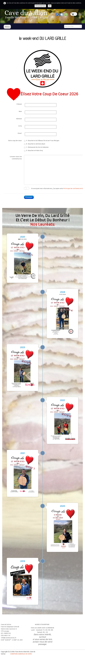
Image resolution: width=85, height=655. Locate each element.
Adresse (19, 118)
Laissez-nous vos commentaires (16, 158)
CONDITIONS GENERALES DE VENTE (21, 654)
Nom (20, 111)
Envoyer (28, 197)
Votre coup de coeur (15, 140)
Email (20, 133)
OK (50, 6)
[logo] (27, 15)
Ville (20, 126)
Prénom (19, 104)
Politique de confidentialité (73, 188)
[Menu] (7, 27)
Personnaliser (40, 6)
